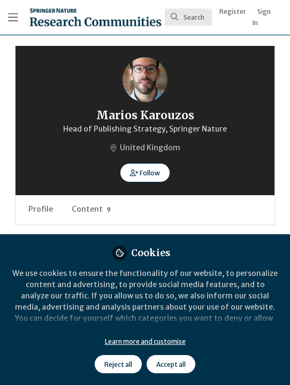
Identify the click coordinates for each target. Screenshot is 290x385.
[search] (188, 17)
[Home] (95, 17)
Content (91, 209)
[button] (145, 172)
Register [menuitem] (232, 11)
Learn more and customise (145, 341)
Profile (40, 209)
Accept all (171, 364)
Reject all (118, 364)
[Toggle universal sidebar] (13, 17)
